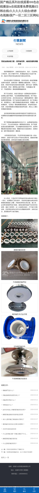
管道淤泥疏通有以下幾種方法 (15, 449)
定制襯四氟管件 (19, 346)
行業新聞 (29, 51)
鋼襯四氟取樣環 (19, 250)
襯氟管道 (23, 122)
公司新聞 (10, 51)
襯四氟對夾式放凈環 (19, 314)
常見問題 (10, 56)
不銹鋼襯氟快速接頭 (19, 378)
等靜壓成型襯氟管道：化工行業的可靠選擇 (19, 452)
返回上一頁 (5, 457)
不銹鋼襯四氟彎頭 (19, 282)
